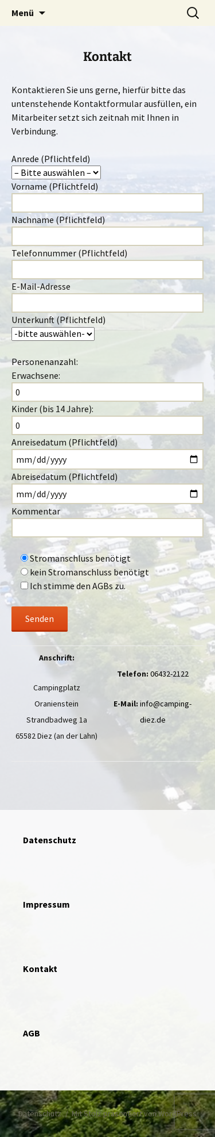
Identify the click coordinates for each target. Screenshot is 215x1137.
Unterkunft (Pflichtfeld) (107, 327)
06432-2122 (169, 674)
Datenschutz (39, 1113)
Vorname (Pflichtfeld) (107, 196)
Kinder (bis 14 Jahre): (107, 419)
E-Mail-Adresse (107, 297)
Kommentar (107, 568)
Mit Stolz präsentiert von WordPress (134, 1113)
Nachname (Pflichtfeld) (107, 230)
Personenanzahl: (44, 361)
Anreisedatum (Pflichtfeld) (107, 453)
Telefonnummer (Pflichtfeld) (107, 263)
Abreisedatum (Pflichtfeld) (107, 487)
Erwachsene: (107, 386)
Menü (22, 12)
